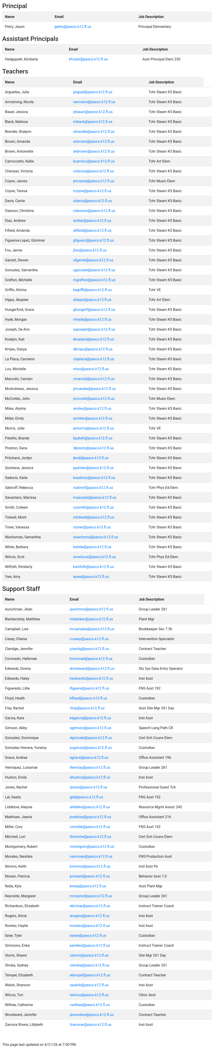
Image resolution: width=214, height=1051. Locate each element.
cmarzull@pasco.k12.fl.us (93, 379)
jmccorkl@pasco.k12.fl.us (93, 398)
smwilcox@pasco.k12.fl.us (94, 557)
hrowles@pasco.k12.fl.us (90, 926)
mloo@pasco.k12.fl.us (91, 369)
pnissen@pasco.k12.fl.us (90, 876)
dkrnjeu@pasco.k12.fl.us (92, 349)
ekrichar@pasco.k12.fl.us (90, 906)
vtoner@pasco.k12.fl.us (92, 527)
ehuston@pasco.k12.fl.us (90, 777)
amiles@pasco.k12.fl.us (92, 408)
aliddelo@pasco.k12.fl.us (90, 807)
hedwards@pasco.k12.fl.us (91, 678)
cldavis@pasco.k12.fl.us (92, 201)
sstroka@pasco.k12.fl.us (89, 965)
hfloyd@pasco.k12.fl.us (88, 698)
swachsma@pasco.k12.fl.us (95, 537)
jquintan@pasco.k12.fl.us (93, 468)
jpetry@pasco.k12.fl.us (73, 26)
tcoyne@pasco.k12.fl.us (92, 191)
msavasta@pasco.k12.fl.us (94, 497)
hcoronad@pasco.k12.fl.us (91, 659)
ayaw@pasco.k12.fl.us (91, 576)
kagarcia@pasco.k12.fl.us (90, 718)
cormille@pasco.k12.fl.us (90, 827)
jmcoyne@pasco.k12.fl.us (93, 181)
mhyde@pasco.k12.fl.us (92, 319)
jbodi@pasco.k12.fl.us (91, 458)
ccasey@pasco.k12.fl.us (89, 639)
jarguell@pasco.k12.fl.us (92, 92)
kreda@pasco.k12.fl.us (88, 886)
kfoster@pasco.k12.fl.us (88, 59)
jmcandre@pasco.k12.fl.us (94, 389)
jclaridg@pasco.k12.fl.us (89, 649)
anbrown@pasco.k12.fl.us (94, 151)
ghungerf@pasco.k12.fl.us (94, 309)
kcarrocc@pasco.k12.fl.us (93, 161)
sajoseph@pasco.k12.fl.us (94, 329)
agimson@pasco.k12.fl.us (90, 728)
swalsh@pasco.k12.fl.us (89, 985)
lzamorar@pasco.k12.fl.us (90, 1024)
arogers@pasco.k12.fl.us (89, 916)
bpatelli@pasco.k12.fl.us (92, 438)
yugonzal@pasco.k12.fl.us (91, 748)
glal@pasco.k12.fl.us (86, 797)
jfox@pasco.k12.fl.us (90, 250)
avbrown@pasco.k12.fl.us (93, 141)
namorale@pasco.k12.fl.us (91, 856)
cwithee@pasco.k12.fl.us (90, 1005)
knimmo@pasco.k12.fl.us (90, 866)
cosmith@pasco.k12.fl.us (93, 507)
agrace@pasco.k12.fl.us (89, 757)
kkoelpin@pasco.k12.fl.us (93, 339)
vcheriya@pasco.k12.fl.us (93, 171)
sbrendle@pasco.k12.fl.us (93, 131)
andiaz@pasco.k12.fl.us (92, 220)
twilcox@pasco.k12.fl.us (89, 995)
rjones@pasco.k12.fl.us (88, 787)
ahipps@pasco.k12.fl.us (92, 300)
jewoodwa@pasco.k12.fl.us (92, 1015)
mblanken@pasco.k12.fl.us (91, 619)
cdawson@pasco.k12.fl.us (94, 211)
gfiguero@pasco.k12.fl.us (93, 240)
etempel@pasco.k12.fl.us (90, 975)
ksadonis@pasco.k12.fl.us (94, 478)
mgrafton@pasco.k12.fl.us (94, 280)
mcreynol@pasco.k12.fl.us (91, 896)
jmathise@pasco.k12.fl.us (90, 817)
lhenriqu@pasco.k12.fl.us (90, 767)
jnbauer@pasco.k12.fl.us (93, 112)
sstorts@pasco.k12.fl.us (89, 955)
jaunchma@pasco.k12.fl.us (91, 609)
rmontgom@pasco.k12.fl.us (92, 846)
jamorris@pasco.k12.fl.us (93, 428)
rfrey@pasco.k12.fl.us (87, 708)
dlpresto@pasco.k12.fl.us (93, 448)
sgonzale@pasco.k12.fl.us (94, 270)
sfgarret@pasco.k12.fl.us (93, 260)
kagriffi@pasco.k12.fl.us (92, 290)
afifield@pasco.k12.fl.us (92, 230)
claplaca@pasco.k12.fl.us (93, 359)
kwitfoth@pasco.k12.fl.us (93, 567)
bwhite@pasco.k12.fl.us (92, 547)
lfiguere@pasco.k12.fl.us (89, 688)
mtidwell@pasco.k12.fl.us (93, 517)
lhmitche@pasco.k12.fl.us (90, 837)
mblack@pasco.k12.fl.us (92, 122)
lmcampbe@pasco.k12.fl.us (92, 629)
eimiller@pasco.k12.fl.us (92, 418)
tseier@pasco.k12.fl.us (88, 935)
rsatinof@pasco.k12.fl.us (93, 487)
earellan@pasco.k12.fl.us (90, 945)
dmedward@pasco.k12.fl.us (92, 668)
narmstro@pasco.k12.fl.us (94, 102)
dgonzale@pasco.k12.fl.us (91, 738)
